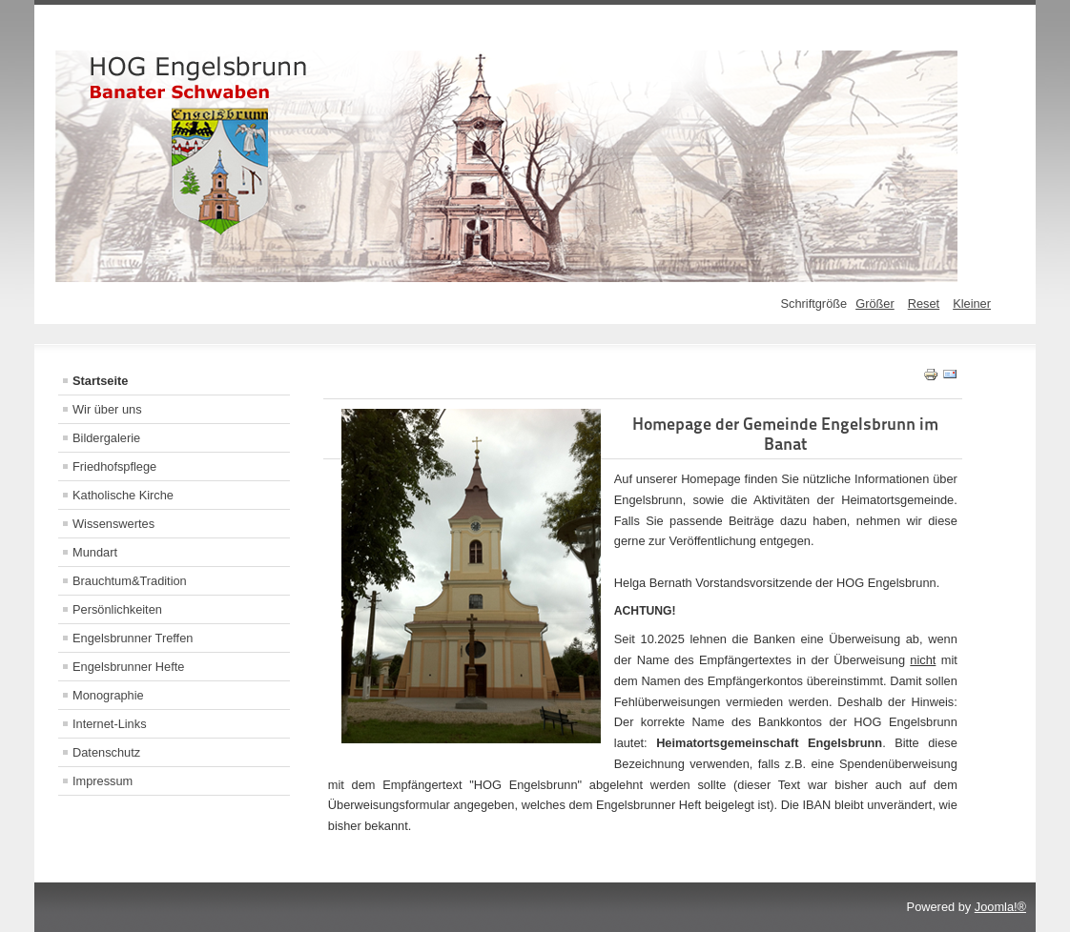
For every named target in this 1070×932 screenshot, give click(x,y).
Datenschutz (106, 752)
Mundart (94, 552)
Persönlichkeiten (117, 609)
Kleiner (972, 303)
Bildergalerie (106, 438)
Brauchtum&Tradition (129, 581)
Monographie (108, 695)
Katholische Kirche (123, 495)
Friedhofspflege (114, 466)
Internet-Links (109, 724)
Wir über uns (107, 409)
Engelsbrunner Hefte (128, 666)
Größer (875, 303)
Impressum (102, 781)
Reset (923, 303)
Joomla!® (1000, 907)
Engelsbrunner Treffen (132, 638)
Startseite (100, 381)
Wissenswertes (113, 524)
